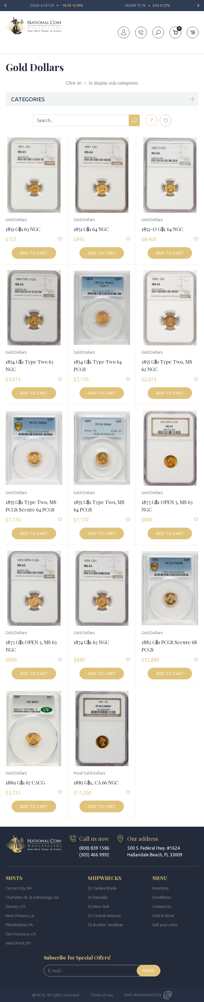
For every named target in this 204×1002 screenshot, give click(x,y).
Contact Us (161, 906)
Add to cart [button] (34, 253)
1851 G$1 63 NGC (23, 229)
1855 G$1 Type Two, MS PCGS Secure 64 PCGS (31, 506)
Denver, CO (15, 906)
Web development (140, 995)
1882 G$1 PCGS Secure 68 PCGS (169, 646)
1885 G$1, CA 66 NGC (96, 782)
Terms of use (102, 995)
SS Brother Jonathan (105, 925)
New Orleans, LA (20, 916)
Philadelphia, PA (19, 925)
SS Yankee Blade (102, 888)
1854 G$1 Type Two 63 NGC (29, 365)
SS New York (99, 906)
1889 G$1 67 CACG (25, 782)
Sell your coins (165, 925)
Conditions (161, 897)
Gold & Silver (163, 916)
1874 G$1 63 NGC (91, 642)
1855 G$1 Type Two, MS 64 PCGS (99, 506)
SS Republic (98, 897)
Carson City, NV (19, 888)
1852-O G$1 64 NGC (162, 229)
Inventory (28, 51)
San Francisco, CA (21, 934)
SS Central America (104, 916)
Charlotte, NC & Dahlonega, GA (32, 897)
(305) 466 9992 (94, 854)
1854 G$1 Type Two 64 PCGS (98, 365)
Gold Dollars (16, 219)
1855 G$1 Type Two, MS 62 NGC (166, 365)
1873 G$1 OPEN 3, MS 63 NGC (167, 506)
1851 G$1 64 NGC (91, 229)
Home (11, 51)
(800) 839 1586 (94, 848)
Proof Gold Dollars (89, 773)
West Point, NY (18, 943)
